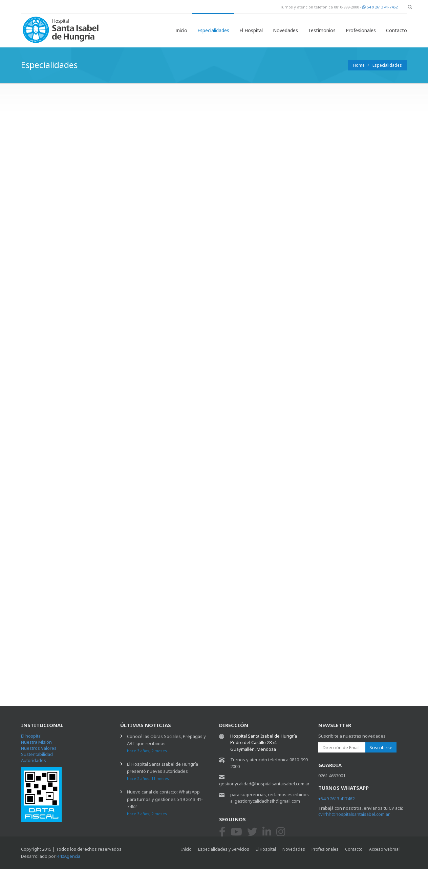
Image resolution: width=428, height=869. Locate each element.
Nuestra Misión (36, 742)
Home (359, 65)
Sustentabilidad (37, 754)
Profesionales (361, 30)
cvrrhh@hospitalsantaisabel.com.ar (354, 814)
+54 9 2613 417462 (336, 799)
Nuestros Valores (39, 748)
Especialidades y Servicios (223, 849)
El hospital (31, 736)
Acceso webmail (385, 849)
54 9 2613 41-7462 (380, 6)
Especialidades (213, 30)
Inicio (181, 30)
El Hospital (251, 30)
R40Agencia (68, 856)
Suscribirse (380, 747)
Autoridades (33, 760)
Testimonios (322, 30)
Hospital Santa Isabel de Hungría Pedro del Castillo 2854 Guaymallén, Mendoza (263, 742)
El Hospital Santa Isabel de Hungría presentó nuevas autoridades (162, 771)
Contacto (396, 30)
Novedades (285, 30)
